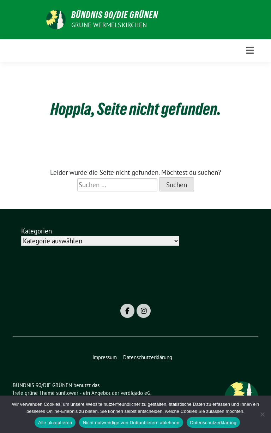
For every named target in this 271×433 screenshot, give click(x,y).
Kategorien (36, 231)
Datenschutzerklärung (213, 422)
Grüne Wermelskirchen (109, 25)
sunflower (67, 393)
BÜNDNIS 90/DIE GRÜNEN (114, 15)
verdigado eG (135, 393)
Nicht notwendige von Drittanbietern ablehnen (131, 422)
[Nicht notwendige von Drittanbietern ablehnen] (262, 414)
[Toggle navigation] (250, 50)
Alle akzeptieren (55, 422)
